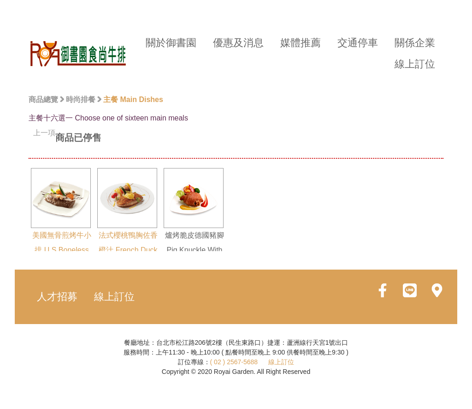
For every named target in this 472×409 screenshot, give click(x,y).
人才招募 (57, 296)
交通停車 (357, 42)
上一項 (44, 133)
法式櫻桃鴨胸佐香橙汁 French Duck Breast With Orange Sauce (127, 225)
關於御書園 (171, 42)
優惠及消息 (238, 42)
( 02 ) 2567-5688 (234, 362)
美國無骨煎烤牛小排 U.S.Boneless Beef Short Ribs (61, 218)
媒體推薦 (300, 42)
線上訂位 (415, 64)
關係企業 (415, 42)
